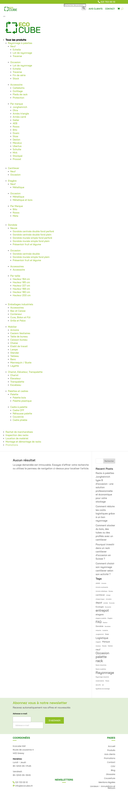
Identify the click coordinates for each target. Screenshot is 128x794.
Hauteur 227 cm (21, 285)
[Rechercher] (84, 8)
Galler (16, 120)
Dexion (16, 139)
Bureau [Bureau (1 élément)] (111, 591)
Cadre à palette (18, 406)
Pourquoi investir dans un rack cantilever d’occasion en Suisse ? (105, 551)
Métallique (18, 187)
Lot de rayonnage (22, 52)
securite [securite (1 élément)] (98, 685)
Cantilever (13, 168)
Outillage (18, 91)
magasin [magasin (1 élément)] (98, 642)
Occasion (15, 62)
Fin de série (19, 75)
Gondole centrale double (26, 253)
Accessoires (17, 266)
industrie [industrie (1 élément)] (98, 630)
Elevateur (15, 378)
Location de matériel (17, 438)
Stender (14, 352)
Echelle (17, 49)
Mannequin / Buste (21, 362)
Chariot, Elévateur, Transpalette (25, 371)
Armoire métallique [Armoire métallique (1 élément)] (101, 591)
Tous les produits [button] (16, 39)
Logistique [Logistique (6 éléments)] (102, 638)
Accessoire (16, 84)
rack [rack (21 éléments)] (99, 661)
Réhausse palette (22, 413)
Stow (15, 136)
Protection (18, 97)
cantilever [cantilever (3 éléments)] (100, 595)
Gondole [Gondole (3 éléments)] (99, 626)
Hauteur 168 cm (21, 288)
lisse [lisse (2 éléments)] (107, 634)
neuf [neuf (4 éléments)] (98, 649)
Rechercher (109, 461)
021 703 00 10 (108, 1)
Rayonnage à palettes (20, 43)
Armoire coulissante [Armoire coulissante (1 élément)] (102, 587)
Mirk (15, 152)
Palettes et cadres (18, 391)
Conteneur (16, 314)
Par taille (15, 275)
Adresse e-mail (20, 713)
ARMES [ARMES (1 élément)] (98, 583)
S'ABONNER (54, 720)
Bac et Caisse (18, 310)
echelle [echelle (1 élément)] (105, 603)
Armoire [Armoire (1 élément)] (103, 583)
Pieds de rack (20, 94)
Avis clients (109, 754)
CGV (113, 766)
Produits (111, 750)
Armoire (14, 329)
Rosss (16, 126)
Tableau (14, 356)
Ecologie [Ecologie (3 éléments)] (100, 606)
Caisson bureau (19, 339)
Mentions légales (107, 782)
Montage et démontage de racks (23, 441)
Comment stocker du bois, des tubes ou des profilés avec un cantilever (105, 532)
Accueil (111, 746)
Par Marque (16, 206)
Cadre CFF (18, 410)
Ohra (15, 110)
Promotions (12, 444)
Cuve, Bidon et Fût (20, 317)
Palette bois (19, 397)
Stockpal (17, 155)
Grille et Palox (18, 320)
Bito (15, 129)
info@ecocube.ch (23, 785)
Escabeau (15, 384)
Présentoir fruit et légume (27, 244)
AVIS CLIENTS (95, 8)
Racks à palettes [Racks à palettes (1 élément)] (101, 669)
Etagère (12, 180)
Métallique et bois (22, 199)
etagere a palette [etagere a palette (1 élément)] (101, 618)
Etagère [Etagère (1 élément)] (110, 618)
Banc (13, 359)
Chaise (14, 342)
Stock (16, 78)
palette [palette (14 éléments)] (101, 657)
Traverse (17, 56)
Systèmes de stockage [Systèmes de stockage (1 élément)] (103, 689)
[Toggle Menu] (4, 16)
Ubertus (17, 146)
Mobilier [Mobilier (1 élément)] (110, 646)
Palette (14, 394)
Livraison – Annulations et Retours (102, 787)
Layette (14, 365)
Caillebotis (18, 87)
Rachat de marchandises (19, 431)
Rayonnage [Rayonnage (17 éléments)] (105, 672)
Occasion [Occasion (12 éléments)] (102, 653)
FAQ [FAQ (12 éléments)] (99, 622)
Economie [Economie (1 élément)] (108, 607)
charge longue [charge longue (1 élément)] (100, 599)
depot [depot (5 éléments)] (99, 602)
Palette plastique (22, 400)
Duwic (16, 133)
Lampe (14, 349)
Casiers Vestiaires (20, 333)
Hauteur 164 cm (21, 279)
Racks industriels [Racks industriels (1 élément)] (101, 665)
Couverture (109, 778)
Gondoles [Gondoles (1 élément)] (107, 626)
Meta (15, 215)
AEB (15, 123)
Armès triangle (21, 113)
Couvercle (18, 416)
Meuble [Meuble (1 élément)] (104, 646)
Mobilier (12, 326)
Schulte (17, 149)
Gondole (12, 224)
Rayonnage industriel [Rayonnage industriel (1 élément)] (102, 677)
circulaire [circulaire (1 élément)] (109, 599)
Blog (113, 770)
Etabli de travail (19, 346)
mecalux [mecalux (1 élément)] (98, 646)
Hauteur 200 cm (22, 295)
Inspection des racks (17, 435)
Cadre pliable (20, 419)
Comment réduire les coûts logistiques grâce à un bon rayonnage (105, 513)
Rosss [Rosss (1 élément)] (107, 681)
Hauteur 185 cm (21, 282)
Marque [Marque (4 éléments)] (106, 641)
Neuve (13, 228)
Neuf (13, 46)
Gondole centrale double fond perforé (33, 231)
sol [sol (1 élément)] (103, 685)
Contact (111, 762)
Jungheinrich (20, 107)
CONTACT (110, 8)
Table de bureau (19, 336)
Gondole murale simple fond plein (31, 241)
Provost (17, 159)
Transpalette (17, 381)
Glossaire (110, 774)
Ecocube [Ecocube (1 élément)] (111, 603)
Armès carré (19, 116)
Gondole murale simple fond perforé (32, 237)
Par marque (16, 103)
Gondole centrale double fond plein (32, 234)
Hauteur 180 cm (21, 292)
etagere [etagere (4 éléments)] (100, 614)
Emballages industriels (20, 304)
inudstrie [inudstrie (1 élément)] (105, 630)
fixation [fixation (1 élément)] (105, 622)
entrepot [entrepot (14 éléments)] (102, 610)
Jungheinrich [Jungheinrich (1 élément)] (100, 634)
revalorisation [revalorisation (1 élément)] (100, 681)
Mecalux (17, 142)
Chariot (14, 375)
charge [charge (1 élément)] (108, 595)
